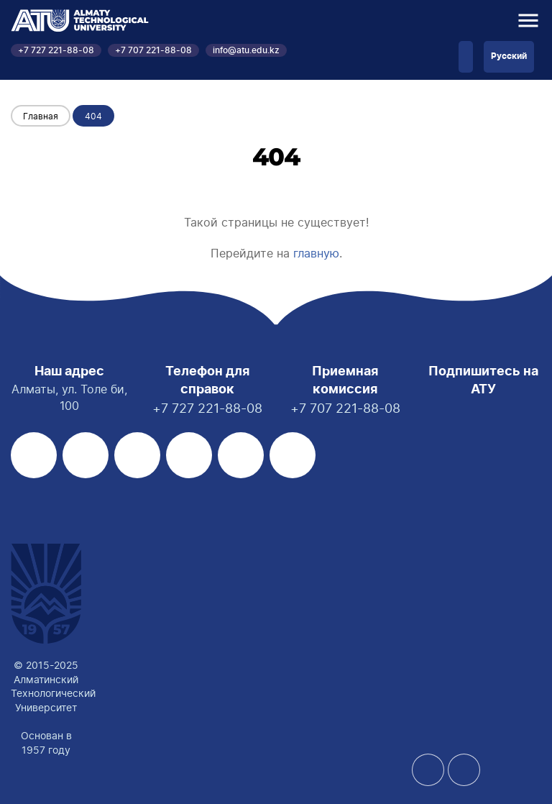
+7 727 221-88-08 (56, 50)
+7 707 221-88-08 (153, 50)
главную (316, 253)
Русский (509, 56)
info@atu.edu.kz (246, 50)
